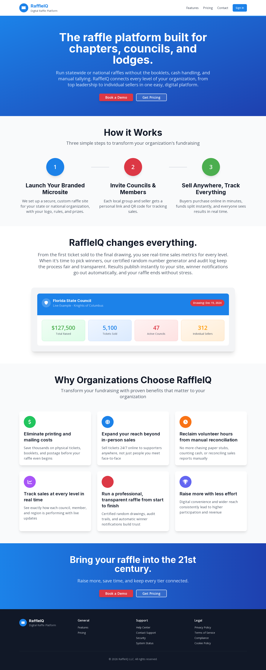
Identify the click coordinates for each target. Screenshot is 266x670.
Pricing (208, 8)
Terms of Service (204, 632)
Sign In (240, 8)
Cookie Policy (202, 643)
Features (192, 8)
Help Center (143, 627)
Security (141, 638)
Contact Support (146, 632)
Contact (222, 8)
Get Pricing (151, 97)
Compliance (201, 638)
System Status (144, 643)
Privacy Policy (202, 627)
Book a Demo (116, 97)
